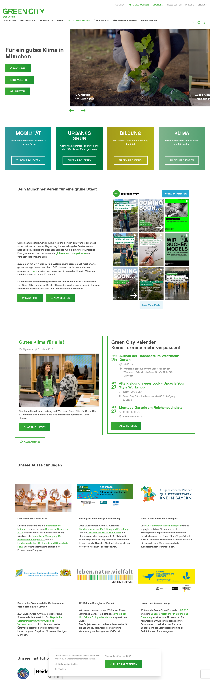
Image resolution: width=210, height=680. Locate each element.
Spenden (158, 4)
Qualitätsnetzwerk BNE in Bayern (163, 525)
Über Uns (100, 20)
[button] (125, 215)
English (202, 4)
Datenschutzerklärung (84, 658)
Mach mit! (18, 68)
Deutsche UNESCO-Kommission (104, 532)
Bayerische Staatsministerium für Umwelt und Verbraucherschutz (39, 621)
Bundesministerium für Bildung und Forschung (104, 529)
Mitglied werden (139, 4)
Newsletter (174, 4)
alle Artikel (30, 441)
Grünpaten (17, 91)
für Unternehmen (125, 20)
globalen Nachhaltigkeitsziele (71, 253)
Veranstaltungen (51, 20)
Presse (189, 4)
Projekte (26, 20)
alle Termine (126, 425)
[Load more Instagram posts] (151, 305)
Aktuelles (9, 20)
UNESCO (183, 610)
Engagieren (149, 20)
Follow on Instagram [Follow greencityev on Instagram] (176, 193)
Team (34, 271)
